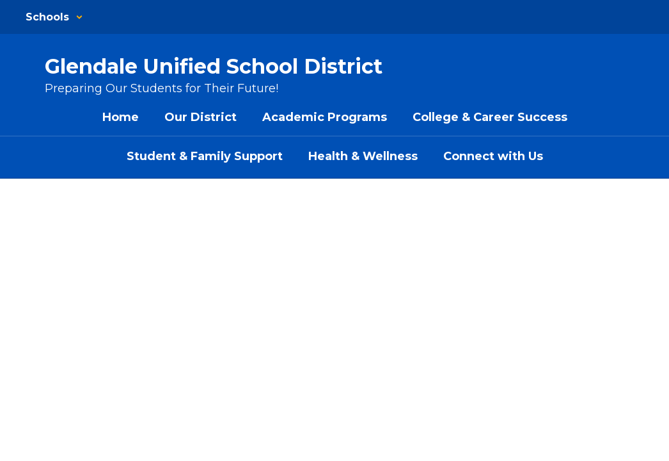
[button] (54, 17)
